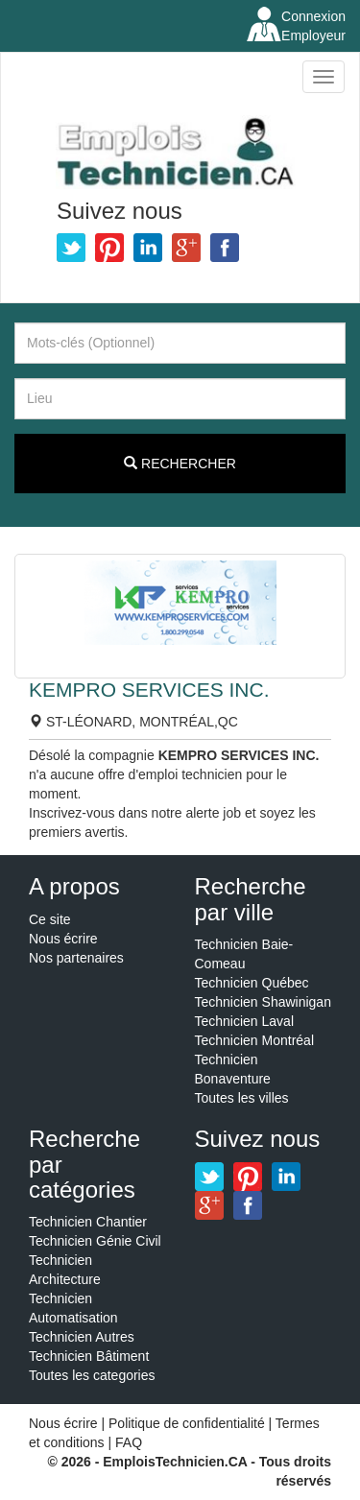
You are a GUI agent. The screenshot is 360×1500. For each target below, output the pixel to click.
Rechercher (180, 463)
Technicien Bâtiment (89, 1356)
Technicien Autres (81, 1337)
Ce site (50, 919)
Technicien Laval (245, 1021)
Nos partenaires (76, 957)
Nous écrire (63, 938)
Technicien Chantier (88, 1221)
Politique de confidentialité (186, 1423)
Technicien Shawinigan (263, 1002)
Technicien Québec (252, 982)
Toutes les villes (242, 1098)
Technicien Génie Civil (95, 1241)
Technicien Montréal (255, 1040)
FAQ (128, 1442)
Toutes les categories (92, 1375)
